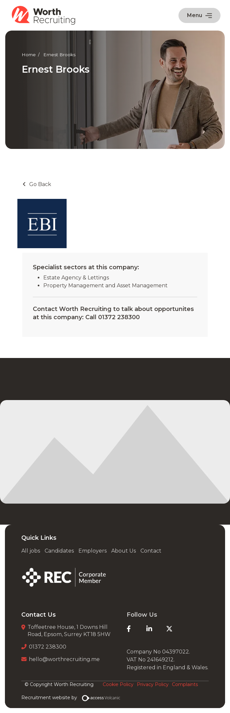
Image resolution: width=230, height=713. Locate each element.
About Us (123, 551)
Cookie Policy (118, 684)
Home (29, 54)
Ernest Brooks (59, 54)
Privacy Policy (153, 684)
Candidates (59, 551)
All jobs (30, 551)
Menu (199, 15)
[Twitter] (176, 629)
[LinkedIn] (156, 629)
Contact (150, 551)
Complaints (185, 684)
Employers (92, 551)
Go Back (40, 184)
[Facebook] (136, 629)
